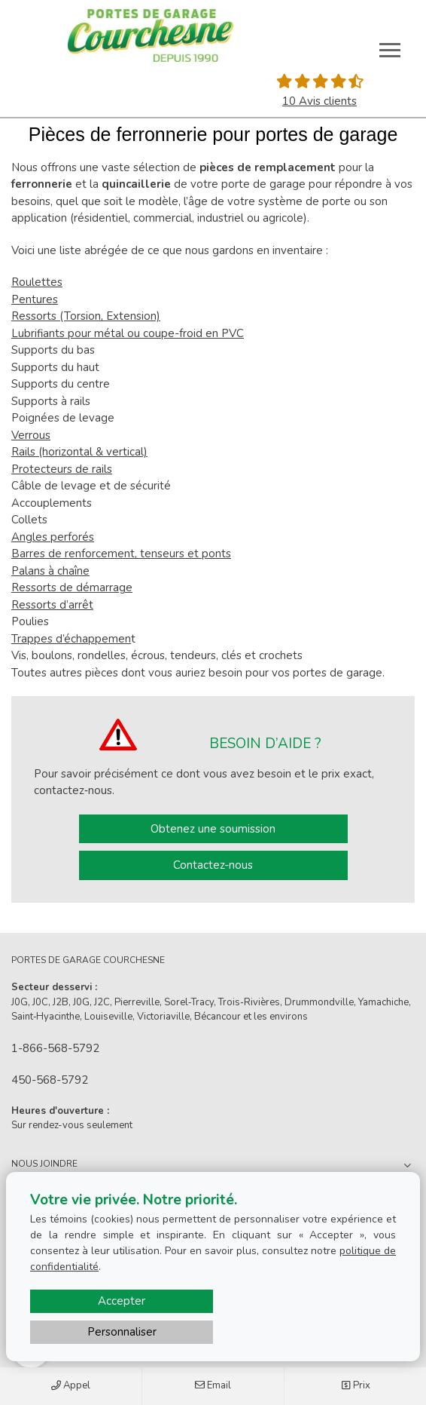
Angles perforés (52, 537)
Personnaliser (122, 1331)
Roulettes (36, 282)
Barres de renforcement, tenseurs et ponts (121, 553)
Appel (70, 1386)
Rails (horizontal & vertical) (79, 451)
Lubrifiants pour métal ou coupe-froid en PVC (127, 333)
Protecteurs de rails (61, 469)
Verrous (30, 435)
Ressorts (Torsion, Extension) (85, 316)
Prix (355, 1386)
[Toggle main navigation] (389, 49)
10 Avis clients (319, 101)
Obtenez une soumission (213, 828)
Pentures (34, 299)
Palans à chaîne (50, 570)
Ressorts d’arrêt (52, 604)
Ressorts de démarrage (71, 587)
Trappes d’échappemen (71, 638)
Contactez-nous (213, 865)
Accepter (121, 1300)
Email (213, 1386)
